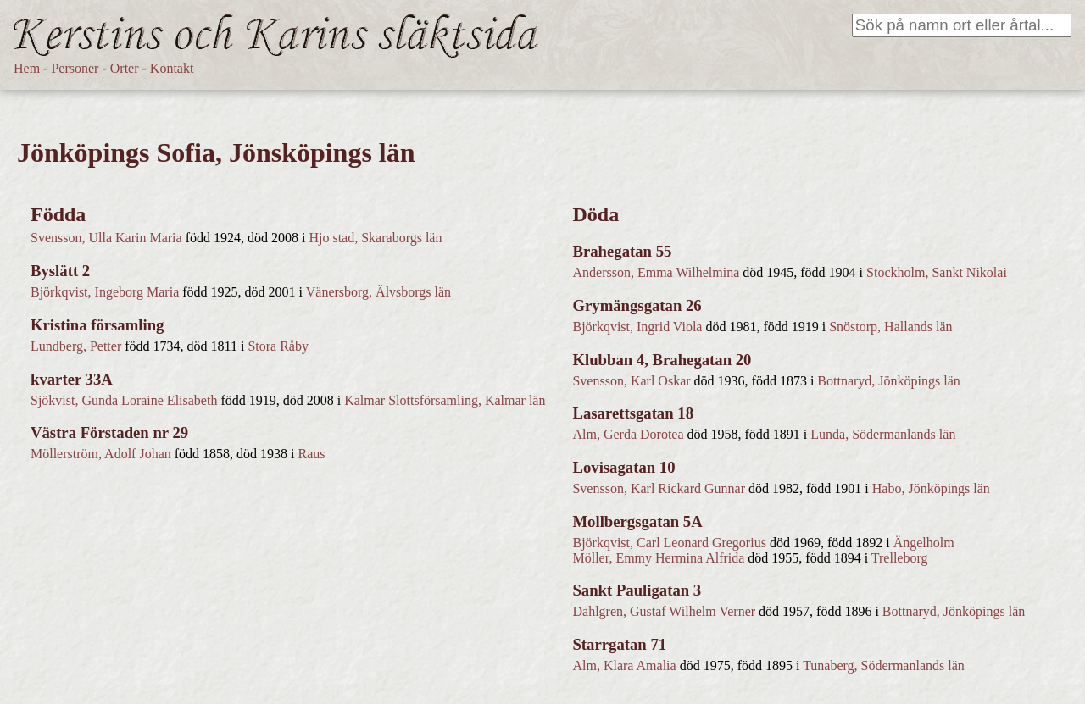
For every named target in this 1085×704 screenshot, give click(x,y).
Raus (312, 453)
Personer (74, 68)
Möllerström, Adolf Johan (101, 453)
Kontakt (172, 68)
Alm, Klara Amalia (624, 665)
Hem (27, 68)
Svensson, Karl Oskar (631, 381)
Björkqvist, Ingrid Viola (637, 326)
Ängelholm (923, 542)
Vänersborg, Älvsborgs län (378, 292)
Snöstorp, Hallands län (890, 326)
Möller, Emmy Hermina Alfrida (658, 558)
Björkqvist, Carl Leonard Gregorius (668, 542)
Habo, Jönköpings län (931, 488)
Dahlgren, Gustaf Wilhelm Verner (663, 611)
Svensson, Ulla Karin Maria (106, 237)
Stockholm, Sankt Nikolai (936, 272)
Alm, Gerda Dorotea (627, 434)
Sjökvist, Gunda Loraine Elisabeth (124, 400)
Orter (124, 68)
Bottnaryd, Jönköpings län (888, 381)
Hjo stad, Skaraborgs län (375, 237)
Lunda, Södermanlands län (882, 434)
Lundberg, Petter (76, 346)
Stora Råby (278, 346)
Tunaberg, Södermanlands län (884, 665)
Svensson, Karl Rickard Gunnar (658, 488)
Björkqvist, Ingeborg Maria (105, 292)
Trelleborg (899, 558)
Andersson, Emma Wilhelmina (655, 272)
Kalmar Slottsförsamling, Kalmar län (444, 400)
